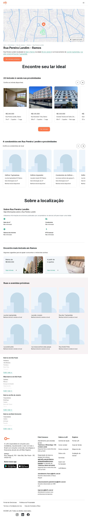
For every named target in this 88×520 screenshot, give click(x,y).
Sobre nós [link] (61, 453)
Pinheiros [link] (6, 360)
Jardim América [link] (7, 425)
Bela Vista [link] (6, 367)
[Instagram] (17, 515)
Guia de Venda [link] (77, 445)
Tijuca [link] (5, 406)
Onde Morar (11, 45)
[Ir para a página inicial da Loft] (5, 2)
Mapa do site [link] (76, 449)
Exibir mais (7, 372)
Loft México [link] (62, 468)
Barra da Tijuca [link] (7, 404)
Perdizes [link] (6, 365)
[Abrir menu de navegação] (83, 2)
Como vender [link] (62, 445)
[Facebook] (28, 515)
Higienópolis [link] (6, 386)
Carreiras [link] (61, 457)
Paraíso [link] (5, 423)
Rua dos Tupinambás (20, 54)
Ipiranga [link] (5, 421)
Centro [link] (5, 402)
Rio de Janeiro (21, 45)
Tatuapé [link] (5, 369)
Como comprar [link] (63, 449)
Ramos (29, 45)
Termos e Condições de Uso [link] (12, 506)
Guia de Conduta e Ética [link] (32, 506)
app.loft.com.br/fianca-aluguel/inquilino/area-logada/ (46, 461)
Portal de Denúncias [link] (10, 502)
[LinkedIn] (22, 515)
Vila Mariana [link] (6, 362)
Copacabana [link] (7, 398)
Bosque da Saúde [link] (8, 384)
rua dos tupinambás (73, 52)
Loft (4, 45)
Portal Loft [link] (75, 441)
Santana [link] (5, 379)
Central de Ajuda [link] (63, 441)
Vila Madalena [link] (7, 388)
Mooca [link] (5, 381)
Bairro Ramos (30, 52)
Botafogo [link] (6, 400)
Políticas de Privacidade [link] (27, 502)
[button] (44, 25)
